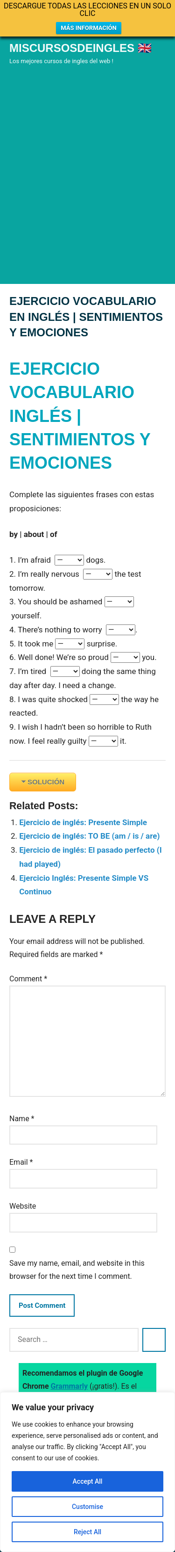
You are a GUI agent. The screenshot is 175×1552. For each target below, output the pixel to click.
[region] (87, 1472)
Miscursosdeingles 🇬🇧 (80, 48)
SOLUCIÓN (46, 782)
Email (21, 1162)
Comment (28, 978)
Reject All (87, 1532)
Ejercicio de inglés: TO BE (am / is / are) (89, 836)
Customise (87, 1506)
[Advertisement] (87, 188)
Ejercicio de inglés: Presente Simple (83, 822)
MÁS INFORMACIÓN (88, 27)
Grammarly (69, 1386)
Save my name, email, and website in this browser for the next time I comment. (77, 1270)
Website (22, 1206)
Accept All (88, 1481)
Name (22, 1118)
